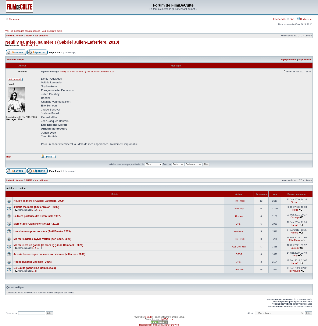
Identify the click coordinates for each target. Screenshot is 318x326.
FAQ (290, 19)
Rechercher (304, 19)
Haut (8, 157)
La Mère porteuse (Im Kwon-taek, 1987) (37, 216)
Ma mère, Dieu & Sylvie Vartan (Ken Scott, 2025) (42, 239)
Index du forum (14, 36)
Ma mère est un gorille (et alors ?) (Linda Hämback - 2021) (48, 245)
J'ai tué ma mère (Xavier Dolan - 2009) (36, 207)
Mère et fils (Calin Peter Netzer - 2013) (36, 223)
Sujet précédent (289, 59)
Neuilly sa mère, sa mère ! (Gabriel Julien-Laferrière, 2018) (62, 42)
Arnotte (294, 232)
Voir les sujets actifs (52, 31)
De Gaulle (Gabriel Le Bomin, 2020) (35, 268)
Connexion (13, 19)
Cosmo (239, 216)
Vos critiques (41, 36)
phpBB (148, 317)
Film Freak (26, 45)
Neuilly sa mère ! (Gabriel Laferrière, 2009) (39, 200)
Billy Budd (294, 270)
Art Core (239, 269)
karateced (239, 231)
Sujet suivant (304, 59)
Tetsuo (294, 202)
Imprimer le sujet (15, 59)
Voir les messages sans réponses (22, 31)
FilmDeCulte (279, 19)
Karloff (294, 225)
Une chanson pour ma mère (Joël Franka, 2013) (42, 231)
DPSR (239, 223)
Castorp (294, 217)
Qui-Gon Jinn (239, 246)
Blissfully (239, 208)
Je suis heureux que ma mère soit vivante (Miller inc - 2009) (49, 254)
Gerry (295, 255)
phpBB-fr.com (166, 319)
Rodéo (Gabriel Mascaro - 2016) (32, 261)
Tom (36, 45)
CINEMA (28, 36)
